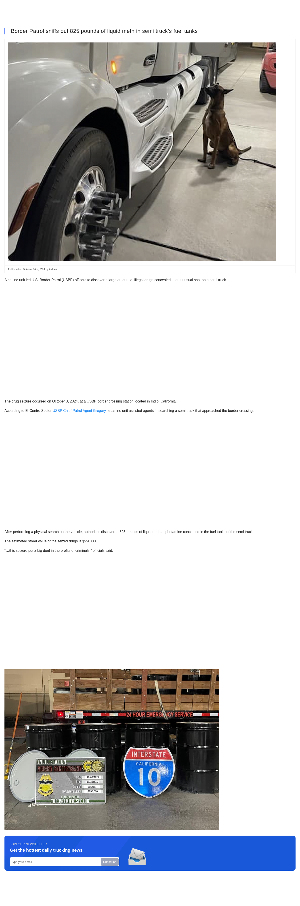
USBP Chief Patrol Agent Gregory (79, 411)
